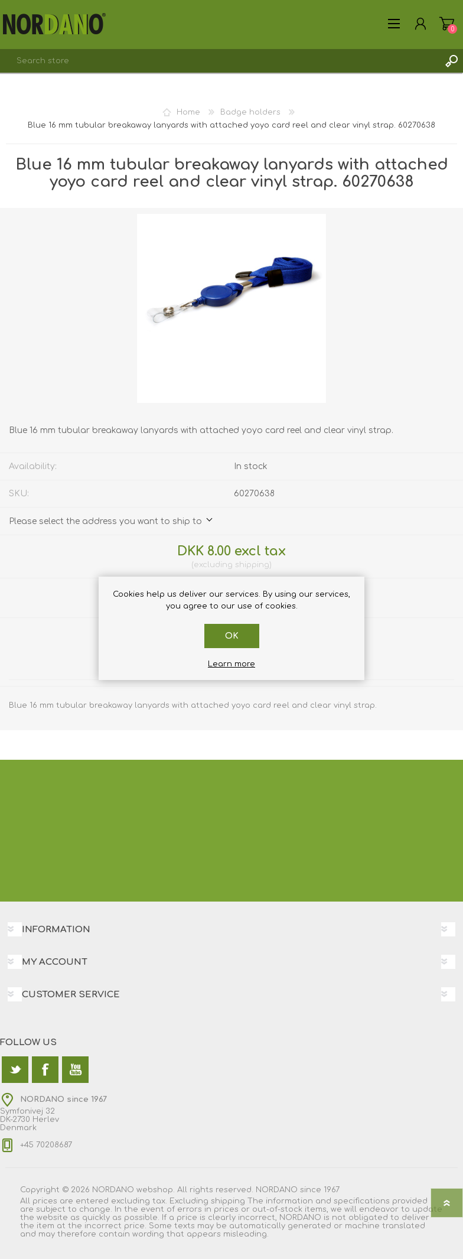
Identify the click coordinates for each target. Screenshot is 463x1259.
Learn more (231, 664)
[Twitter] (15, 1069)
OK (232, 636)
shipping (252, 565)
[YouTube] (75, 1069)
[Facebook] (45, 1069)
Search (451, 61)
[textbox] (220, 61)
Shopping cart (446, 24)
